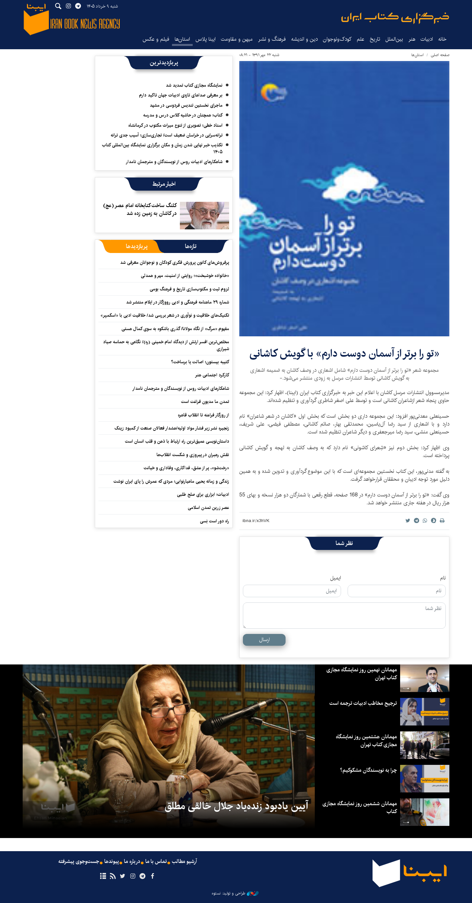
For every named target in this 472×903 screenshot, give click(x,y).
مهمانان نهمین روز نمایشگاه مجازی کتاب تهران (361, 673)
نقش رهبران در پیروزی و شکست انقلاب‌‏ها (193, 454)
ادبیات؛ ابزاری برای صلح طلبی (203, 494)
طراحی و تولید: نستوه (235, 893)
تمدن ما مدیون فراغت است (205, 401)
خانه (442, 39)
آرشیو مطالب (184, 862)
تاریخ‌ (375, 39)
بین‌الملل (394, 39)
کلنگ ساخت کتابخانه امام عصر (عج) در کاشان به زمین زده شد (140, 209)
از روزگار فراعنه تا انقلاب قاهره (203, 415)
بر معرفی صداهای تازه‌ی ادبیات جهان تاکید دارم (181, 95)
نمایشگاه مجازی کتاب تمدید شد (194, 85)
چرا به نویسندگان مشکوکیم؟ (368, 770)
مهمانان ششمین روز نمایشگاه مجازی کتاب (359, 807)
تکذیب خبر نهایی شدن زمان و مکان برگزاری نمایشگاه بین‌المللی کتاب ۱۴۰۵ (162, 148)
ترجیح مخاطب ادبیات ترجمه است (363, 703)
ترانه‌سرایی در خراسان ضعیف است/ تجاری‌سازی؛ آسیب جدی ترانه (167, 135)
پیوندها (111, 862)
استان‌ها (182, 39)
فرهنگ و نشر (272, 39)
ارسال (264, 639)
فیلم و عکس (155, 39)
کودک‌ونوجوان (337, 39)
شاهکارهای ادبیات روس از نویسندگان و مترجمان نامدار (174, 161)
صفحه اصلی (440, 55)
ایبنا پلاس (205, 39)
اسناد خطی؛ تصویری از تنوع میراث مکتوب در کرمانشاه (175, 125)
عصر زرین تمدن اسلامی (208, 507)
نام (443, 578)
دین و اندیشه (304, 39)
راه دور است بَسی (214, 521)
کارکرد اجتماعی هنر (212, 375)
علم (360, 39)
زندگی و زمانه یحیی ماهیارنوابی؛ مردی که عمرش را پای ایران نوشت (171, 481)
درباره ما (132, 862)
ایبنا (395, 18)
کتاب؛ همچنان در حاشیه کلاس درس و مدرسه (183, 115)
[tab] (191, 246)
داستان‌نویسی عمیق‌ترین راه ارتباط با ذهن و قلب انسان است (177, 441)
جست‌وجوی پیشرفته (78, 862)
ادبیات (426, 39)
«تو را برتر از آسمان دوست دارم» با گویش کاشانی (344, 353)
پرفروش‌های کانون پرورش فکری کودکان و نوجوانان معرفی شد (174, 262)
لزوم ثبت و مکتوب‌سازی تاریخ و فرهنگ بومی (189, 289)
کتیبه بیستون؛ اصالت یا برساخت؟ (200, 362)
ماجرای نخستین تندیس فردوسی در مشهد (186, 105)
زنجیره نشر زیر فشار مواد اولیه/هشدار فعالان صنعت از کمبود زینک (172, 428)
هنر (411, 39)
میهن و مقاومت (237, 39)
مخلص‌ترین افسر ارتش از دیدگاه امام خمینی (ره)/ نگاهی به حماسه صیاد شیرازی (166, 345)
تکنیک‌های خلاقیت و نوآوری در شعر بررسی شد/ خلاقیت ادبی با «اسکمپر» (164, 315)
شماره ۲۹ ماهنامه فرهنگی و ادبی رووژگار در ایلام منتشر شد (177, 302)
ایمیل (335, 578)
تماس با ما (156, 862)
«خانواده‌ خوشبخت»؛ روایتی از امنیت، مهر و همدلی (185, 275)
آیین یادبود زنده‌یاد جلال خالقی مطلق (236, 806)
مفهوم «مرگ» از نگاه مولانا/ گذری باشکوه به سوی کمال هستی (175, 328)
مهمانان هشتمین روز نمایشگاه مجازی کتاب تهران (366, 740)
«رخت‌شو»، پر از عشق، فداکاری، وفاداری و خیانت (186, 468)
